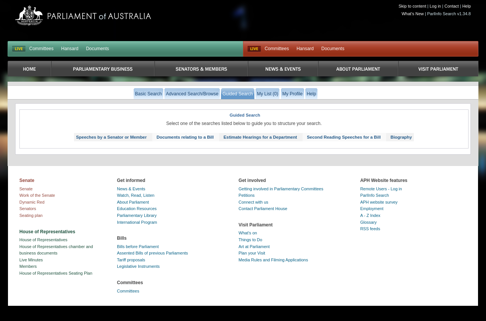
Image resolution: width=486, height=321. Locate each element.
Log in (435, 6)
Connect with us (253, 202)
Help (466, 6)
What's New (413, 13)
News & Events (131, 189)
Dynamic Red (31, 202)
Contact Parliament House (262, 208)
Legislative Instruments (138, 266)
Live (254, 49)
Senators (27, 208)
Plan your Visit (251, 253)
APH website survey (379, 202)
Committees (41, 48)
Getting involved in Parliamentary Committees (280, 189)
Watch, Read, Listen (136, 195)
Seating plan (31, 215)
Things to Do (250, 239)
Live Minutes (31, 260)
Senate (26, 189)
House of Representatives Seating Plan (55, 273)
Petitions (246, 195)
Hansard (69, 48)
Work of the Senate (37, 195)
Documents (97, 48)
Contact (451, 6)
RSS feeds (370, 228)
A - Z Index (370, 215)
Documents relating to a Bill (185, 137)
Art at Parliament (254, 246)
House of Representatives (43, 239)
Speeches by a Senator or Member (111, 137)
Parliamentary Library (137, 215)
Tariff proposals (131, 260)
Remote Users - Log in (381, 189)
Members (28, 266)
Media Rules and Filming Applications (273, 260)
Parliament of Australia (83, 15)
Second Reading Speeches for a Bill (343, 137)
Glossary (368, 222)
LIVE (18, 49)
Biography (401, 137)
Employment (371, 208)
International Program (137, 222)
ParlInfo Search (374, 195)
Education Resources (137, 208)
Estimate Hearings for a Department (260, 137)
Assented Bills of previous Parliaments (152, 253)
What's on (247, 233)
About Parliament (133, 202)
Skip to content (412, 6)
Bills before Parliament (138, 246)
